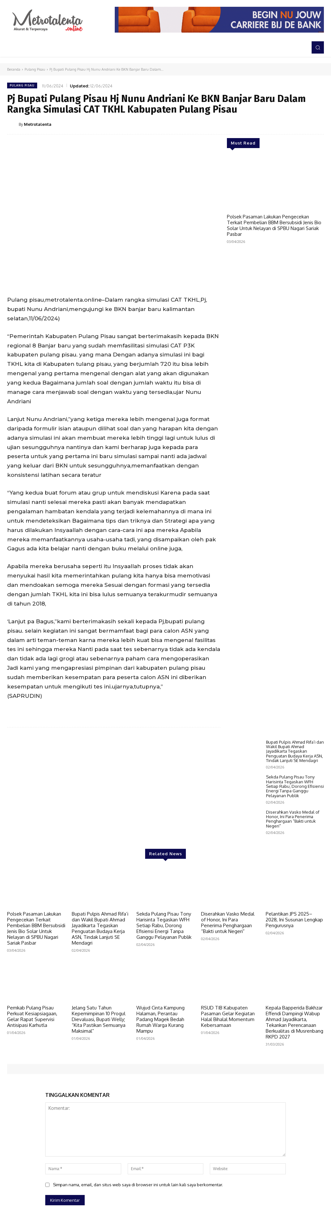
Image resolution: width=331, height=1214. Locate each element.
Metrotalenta (37, 124)
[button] (318, 47)
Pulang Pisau (35, 69)
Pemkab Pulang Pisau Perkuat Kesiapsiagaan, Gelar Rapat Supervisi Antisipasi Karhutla (32, 1103)
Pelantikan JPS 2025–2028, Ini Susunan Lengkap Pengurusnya (294, 1007)
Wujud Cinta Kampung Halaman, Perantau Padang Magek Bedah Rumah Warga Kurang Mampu (160, 1106)
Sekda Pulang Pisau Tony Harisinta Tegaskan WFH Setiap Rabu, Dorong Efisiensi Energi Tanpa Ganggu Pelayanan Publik (295, 873)
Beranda (13, 69)
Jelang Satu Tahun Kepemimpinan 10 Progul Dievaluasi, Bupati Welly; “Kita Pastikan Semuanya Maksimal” (98, 1106)
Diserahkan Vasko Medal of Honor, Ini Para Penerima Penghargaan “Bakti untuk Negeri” (292, 906)
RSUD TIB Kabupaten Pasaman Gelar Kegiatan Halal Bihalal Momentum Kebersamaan (228, 1103)
